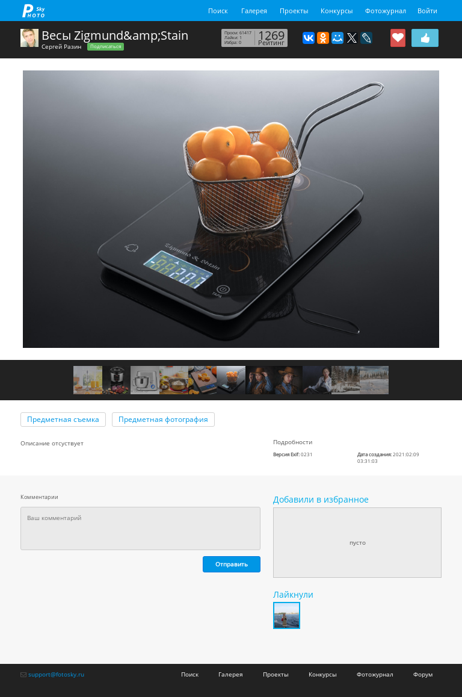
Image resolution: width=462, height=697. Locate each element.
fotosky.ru (33, 10)
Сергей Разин (61, 46)
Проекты (294, 10)
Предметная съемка (63, 419)
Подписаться (105, 46)
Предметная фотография (163, 419)
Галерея (254, 10)
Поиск (218, 10)
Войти (427, 10)
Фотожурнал (385, 10)
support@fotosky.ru (56, 674)
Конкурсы (337, 10)
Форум (423, 674)
